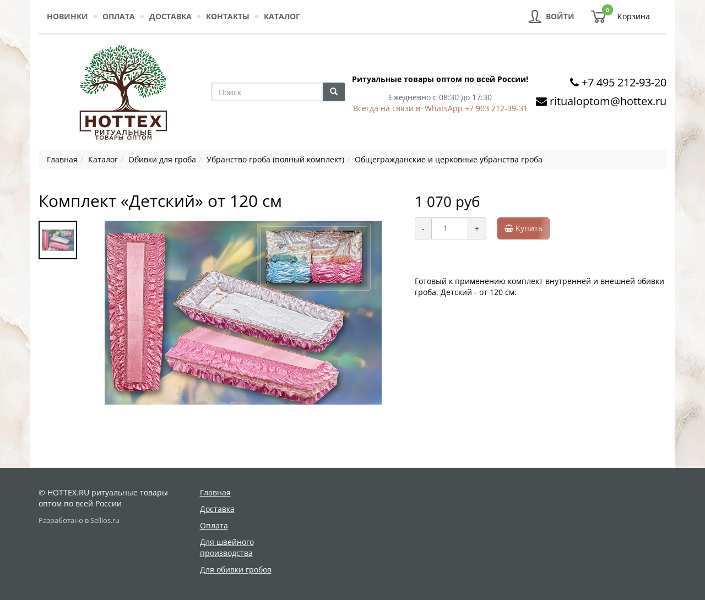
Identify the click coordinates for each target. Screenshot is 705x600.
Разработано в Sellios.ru (79, 520)
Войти (560, 16)
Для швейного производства (227, 547)
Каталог (282, 16)
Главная (215, 492)
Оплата (118, 16)
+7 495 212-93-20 (624, 82)
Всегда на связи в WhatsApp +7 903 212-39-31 (440, 108)
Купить (527, 228)
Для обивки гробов (236, 569)
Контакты (228, 16)
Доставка (170, 16)
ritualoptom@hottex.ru (608, 101)
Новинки (67, 16)
